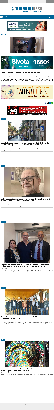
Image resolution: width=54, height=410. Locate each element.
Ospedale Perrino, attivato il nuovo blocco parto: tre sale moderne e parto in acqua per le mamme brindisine (25, 266)
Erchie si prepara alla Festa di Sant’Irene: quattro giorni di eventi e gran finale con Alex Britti (26, 370)
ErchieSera (3, 34)
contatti (50, 17)
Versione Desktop (27, 406)
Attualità (3, 118)
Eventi (3, 339)
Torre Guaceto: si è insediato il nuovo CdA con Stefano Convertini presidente (24, 318)
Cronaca (3, 165)
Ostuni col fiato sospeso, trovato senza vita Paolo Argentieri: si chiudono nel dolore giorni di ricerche (27, 200)
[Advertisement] (27, 158)
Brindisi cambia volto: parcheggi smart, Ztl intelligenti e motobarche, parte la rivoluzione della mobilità (25, 144)
